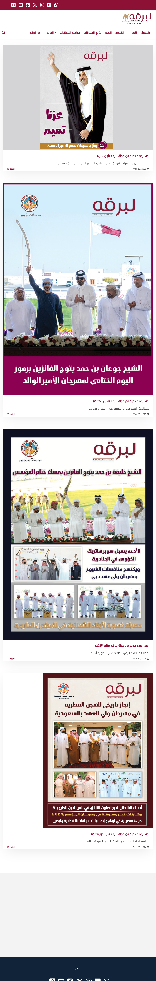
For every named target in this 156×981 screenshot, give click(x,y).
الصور (108, 32)
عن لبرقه (36, 32)
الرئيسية (146, 32)
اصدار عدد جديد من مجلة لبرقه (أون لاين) (123, 156)
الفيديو (121, 32)
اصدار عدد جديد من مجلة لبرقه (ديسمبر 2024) (120, 834)
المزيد (51, 32)
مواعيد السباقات (70, 32)
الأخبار (133, 32)
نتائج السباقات (92, 32)
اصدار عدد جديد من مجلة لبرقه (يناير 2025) (122, 646)
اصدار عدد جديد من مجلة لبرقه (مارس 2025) (121, 401)
